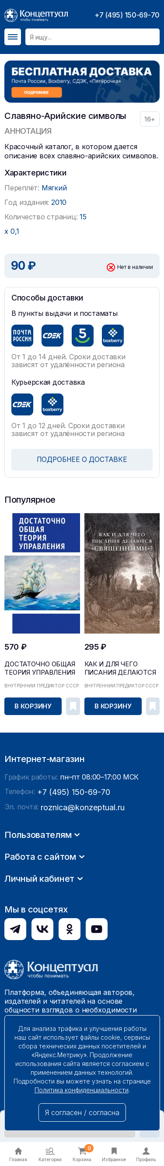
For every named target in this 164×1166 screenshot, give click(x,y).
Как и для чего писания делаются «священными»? (119, 669)
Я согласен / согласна (82, 1112)
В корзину (33, 705)
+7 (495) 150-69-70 (127, 15)
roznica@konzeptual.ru (78, 931)
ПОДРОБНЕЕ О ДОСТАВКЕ (82, 459)
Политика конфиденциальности (82, 1090)
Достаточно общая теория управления (33, 666)
